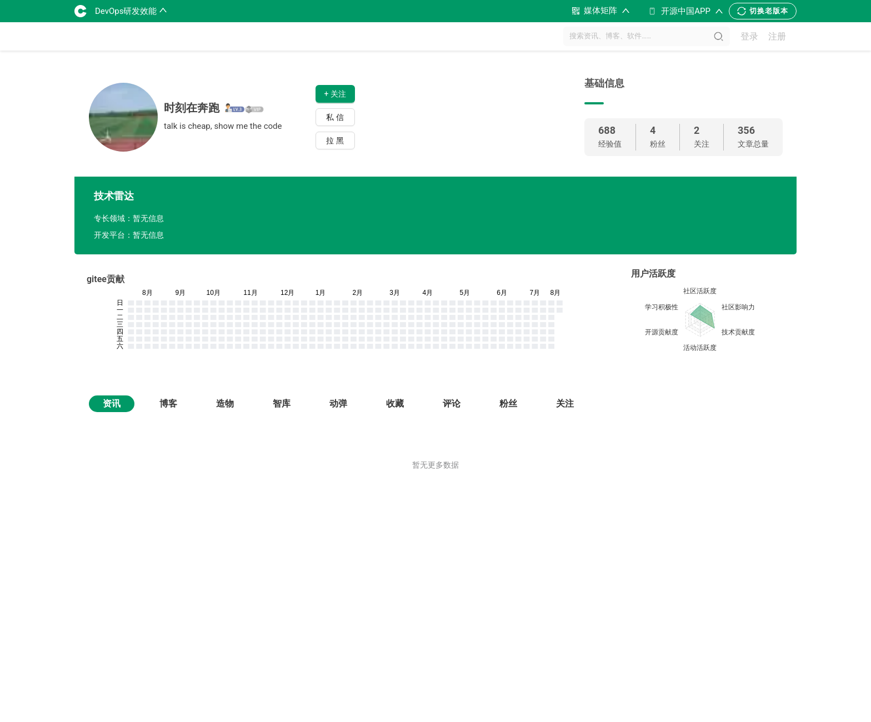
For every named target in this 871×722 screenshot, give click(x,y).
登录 (749, 36)
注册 (777, 36)
